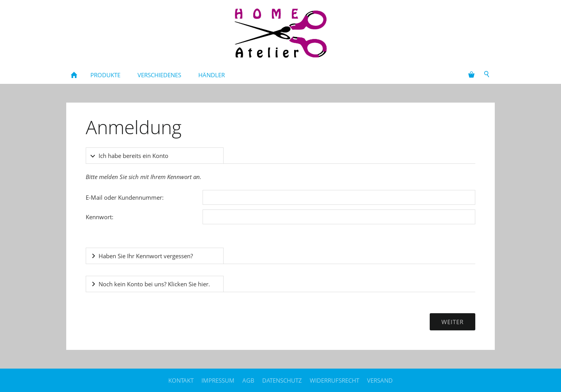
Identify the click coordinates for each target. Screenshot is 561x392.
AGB (248, 380)
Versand (380, 380)
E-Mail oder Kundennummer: (125, 197)
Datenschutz (282, 380)
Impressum (218, 380)
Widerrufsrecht (334, 380)
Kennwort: (99, 217)
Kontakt (181, 380)
